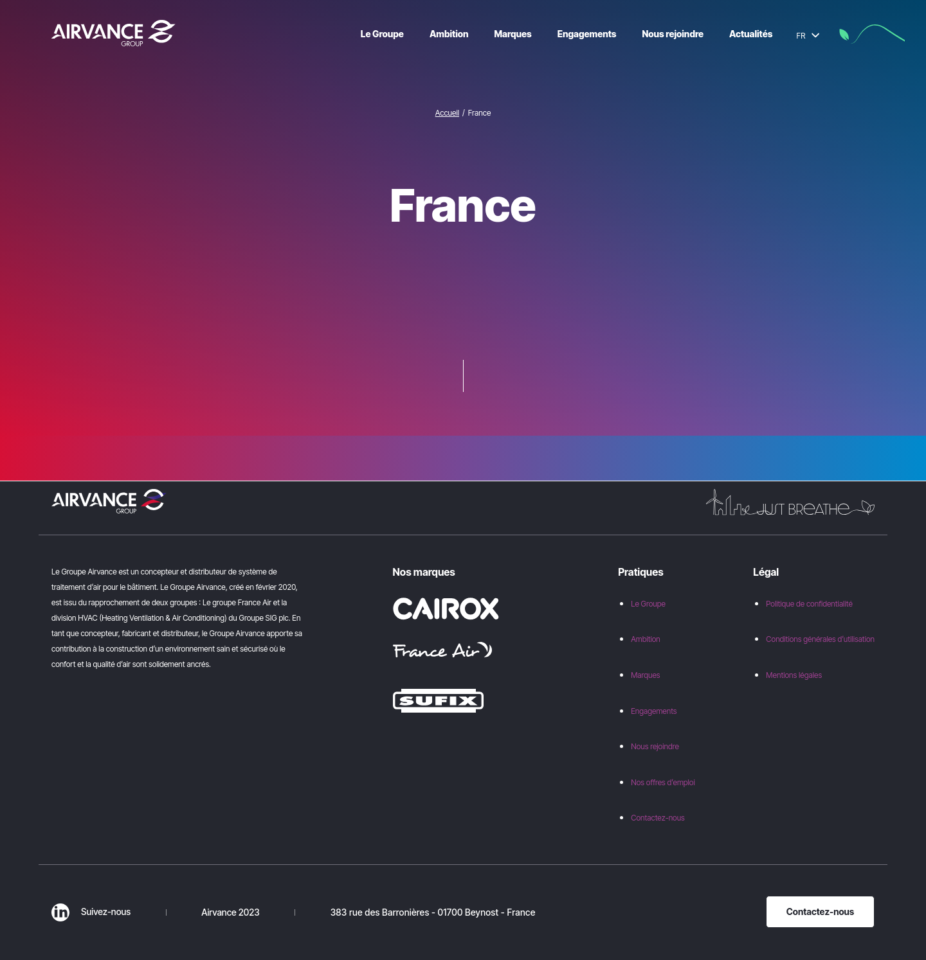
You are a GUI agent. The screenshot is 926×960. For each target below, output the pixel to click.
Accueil (447, 113)
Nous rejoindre (655, 746)
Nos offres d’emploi (663, 782)
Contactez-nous (658, 817)
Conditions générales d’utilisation (820, 639)
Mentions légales (794, 675)
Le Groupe (648, 604)
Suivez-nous (91, 911)
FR (808, 35)
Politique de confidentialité (809, 604)
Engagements (653, 711)
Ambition (645, 639)
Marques (645, 675)
